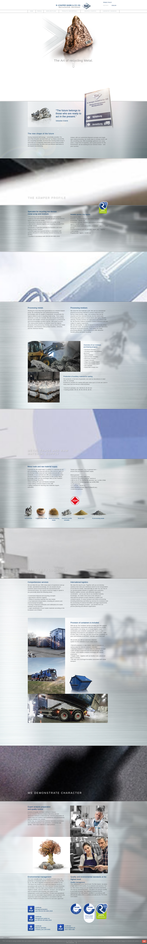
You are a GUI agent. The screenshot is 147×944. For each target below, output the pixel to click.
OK (144, 941)
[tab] (73, 938)
